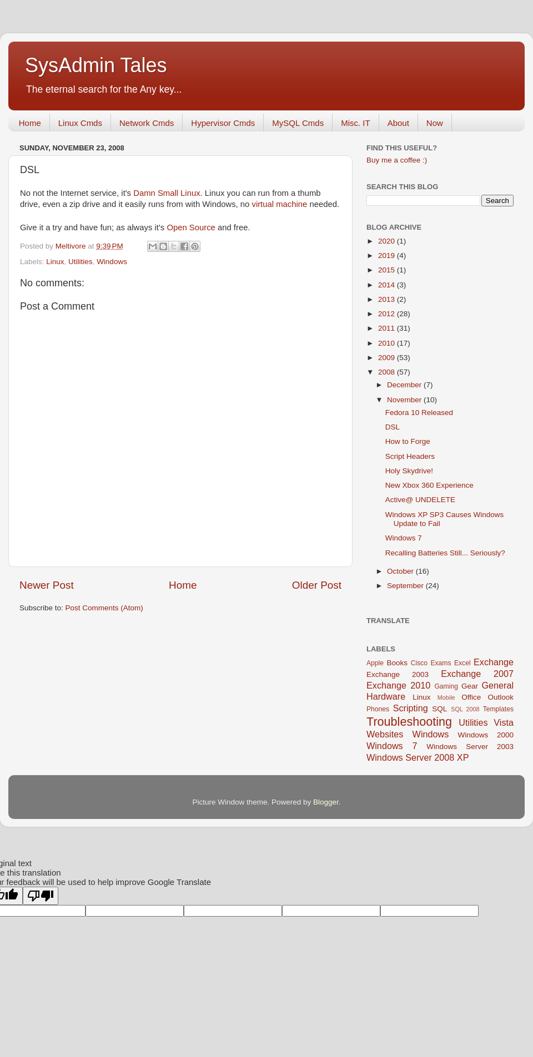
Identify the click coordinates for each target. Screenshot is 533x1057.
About (398, 123)
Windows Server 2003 (470, 746)
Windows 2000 (486, 735)
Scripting (410, 708)
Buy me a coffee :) (396, 160)
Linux (55, 261)
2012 (387, 314)
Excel (462, 663)
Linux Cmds (80, 123)
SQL (439, 709)
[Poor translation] (40, 896)
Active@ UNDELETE (420, 499)
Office (471, 697)
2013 (387, 299)
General (497, 685)
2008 (387, 372)
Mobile (446, 697)
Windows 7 (403, 538)
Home (30, 123)
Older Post (316, 585)
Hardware (385, 696)
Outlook (500, 697)
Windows (112, 261)
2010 (387, 343)
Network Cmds (146, 123)
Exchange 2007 (477, 674)
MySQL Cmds (298, 123)
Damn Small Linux (166, 193)
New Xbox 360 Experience (429, 485)
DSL (392, 427)
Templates (498, 709)
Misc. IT (355, 123)
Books (397, 663)
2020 (387, 241)
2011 (387, 328)
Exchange (494, 662)
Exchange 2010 (398, 685)
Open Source (191, 227)
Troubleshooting (409, 722)
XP (463, 757)
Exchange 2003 (397, 674)
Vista (504, 722)
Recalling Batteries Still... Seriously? (445, 553)
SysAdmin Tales (96, 65)
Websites (384, 734)
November (405, 400)
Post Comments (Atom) (104, 608)
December (405, 385)
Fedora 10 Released (419, 412)
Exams (440, 663)
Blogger (326, 802)
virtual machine (279, 204)
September (406, 585)
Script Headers (410, 456)
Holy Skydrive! (409, 471)
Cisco (419, 663)
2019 (387, 255)
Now (434, 123)
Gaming (446, 686)
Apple (375, 663)
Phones (377, 709)
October (401, 571)
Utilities (80, 261)
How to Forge (407, 441)
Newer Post (46, 585)
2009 (387, 357)
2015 (387, 270)
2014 (387, 285)
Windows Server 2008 (410, 757)
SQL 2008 (465, 709)
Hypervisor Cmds (223, 123)
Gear (469, 686)
